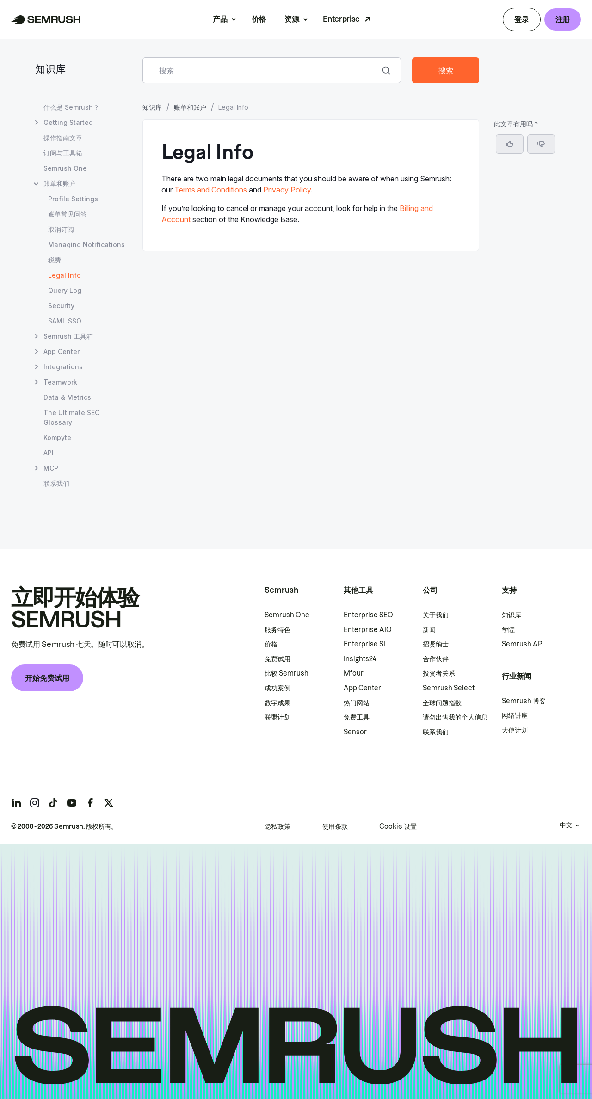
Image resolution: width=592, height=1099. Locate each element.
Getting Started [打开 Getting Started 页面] (68, 122)
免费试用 (277, 659)
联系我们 (436, 732)
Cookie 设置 (398, 826)
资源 (291, 19)
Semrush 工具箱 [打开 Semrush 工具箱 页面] (68, 336)
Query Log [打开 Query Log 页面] (64, 290)
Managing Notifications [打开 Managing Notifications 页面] (86, 244)
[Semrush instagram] (34, 803)
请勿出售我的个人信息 (455, 717)
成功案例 (277, 688)
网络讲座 (515, 715)
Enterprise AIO (368, 629)
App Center (362, 688)
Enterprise (341, 19)
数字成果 (277, 703)
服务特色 (277, 629)
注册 (562, 19)
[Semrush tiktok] (53, 803)
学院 (508, 629)
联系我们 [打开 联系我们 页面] (56, 483)
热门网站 (357, 703)
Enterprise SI (364, 644)
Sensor (355, 732)
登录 (521, 19)
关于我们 (436, 615)
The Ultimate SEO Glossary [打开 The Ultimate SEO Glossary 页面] (71, 417)
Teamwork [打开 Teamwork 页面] (60, 382)
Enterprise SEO (368, 615)
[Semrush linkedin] (16, 803)
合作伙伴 (436, 659)
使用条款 (335, 826)
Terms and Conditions (210, 189)
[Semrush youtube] (71, 803)
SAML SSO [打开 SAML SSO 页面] (64, 321)
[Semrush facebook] (90, 803)
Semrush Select (449, 688)
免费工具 (357, 717)
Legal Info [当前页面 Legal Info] (64, 275)
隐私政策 (277, 826)
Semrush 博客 (524, 701)
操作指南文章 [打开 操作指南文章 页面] (62, 138)
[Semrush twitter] (108, 803)
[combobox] (262, 70)
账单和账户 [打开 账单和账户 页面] (59, 183)
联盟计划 (277, 717)
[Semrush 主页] (46, 19)
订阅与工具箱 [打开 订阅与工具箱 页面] (62, 153)
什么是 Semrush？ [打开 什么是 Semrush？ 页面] (71, 107)
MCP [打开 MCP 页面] (50, 468)
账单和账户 (190, 107)
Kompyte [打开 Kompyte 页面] (57, 437)
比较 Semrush (286, 673)
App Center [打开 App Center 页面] (61, 351)
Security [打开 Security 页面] (61, 306)
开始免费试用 (47, 678)
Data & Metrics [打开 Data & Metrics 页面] (67, 397)
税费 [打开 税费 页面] (54, 260)
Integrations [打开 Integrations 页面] (63, 367)
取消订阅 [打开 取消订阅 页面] (61, 229)
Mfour (354, 673)
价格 (259, 19)
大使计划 (515, 730)
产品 (220, 19)
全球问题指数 (442, 703)
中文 (566, 825)
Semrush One (287, 615)
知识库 (50, 70)
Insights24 (360, 659)
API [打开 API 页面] (48, 453)
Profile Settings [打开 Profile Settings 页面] (73, 199)
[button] (541, 144)
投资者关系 (439, 673)
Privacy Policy (287, 189)
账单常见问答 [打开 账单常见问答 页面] (67, 214)
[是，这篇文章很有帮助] (510, 144)
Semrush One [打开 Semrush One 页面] (65, 168)
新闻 (429, 629)
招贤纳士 (436, 644)
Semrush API (523, 644)
